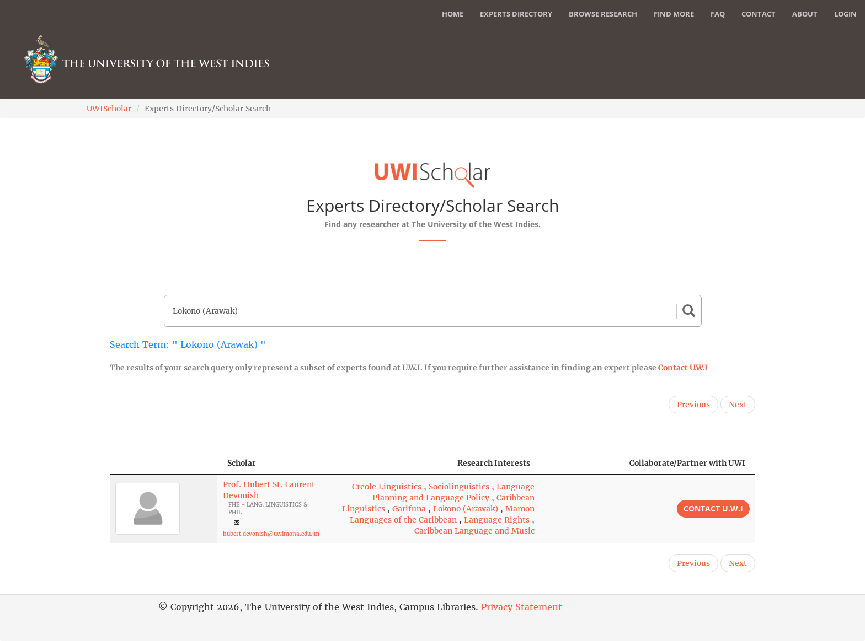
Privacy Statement (521, 606)
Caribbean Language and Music (474, 531)
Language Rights (497, 520)
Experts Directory (516, 14)
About (805, 14)
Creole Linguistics (386, 487)
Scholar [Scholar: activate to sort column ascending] (241, 463)
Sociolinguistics (459, 487)
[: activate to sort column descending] (163, 463)
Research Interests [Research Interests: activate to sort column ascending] (493, 463)
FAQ (718, 14)
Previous (693, 405)
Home (452, 14)
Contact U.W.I (683, 368)
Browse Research (603, 14)
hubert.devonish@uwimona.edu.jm (271, 533)
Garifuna (409, 509)
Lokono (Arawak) (465, 509)
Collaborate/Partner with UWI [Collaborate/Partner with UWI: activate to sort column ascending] (687, 463)
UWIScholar (109, 109)
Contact (758, 14)
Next (738, 405)
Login (845, 14)
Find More (674, 14)
